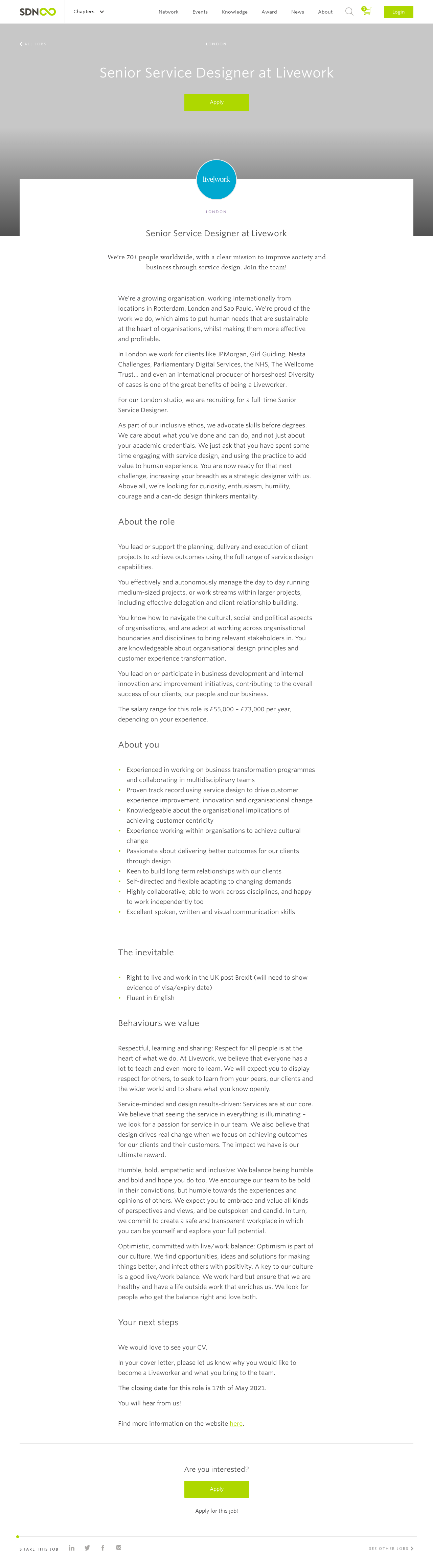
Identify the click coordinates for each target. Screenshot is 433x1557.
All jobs (35, 44)
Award (269, 12)
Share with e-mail (118, 1548)
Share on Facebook (103, 1548)
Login (398, 12)
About (325, 12)
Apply (217, 102)
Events (200, 12)
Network (169, 12)
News (297, 12)
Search (349, 12)
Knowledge (235, 12)
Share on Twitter (87, 1548)
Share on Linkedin (71, 1548)
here (236, 1423)
